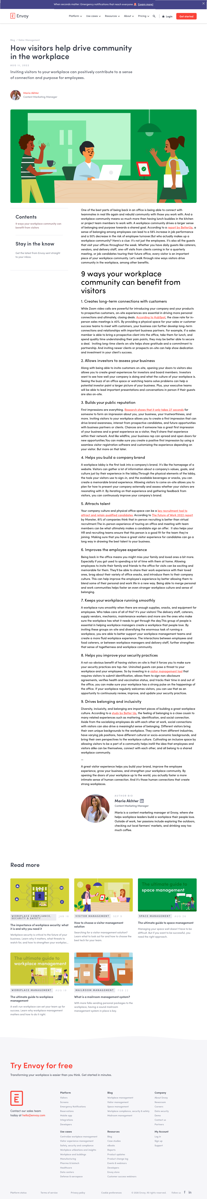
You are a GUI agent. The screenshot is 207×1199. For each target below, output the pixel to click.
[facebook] (184, 1193)
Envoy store (113, 1172)
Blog (109, 1137)
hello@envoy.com (33, 1115)
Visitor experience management (76, 1141)
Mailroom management (119, 1116)
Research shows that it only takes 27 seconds (154, 409)
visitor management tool (166, 671)
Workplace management (120, 1098)
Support (159, 1146)
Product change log (117, 1159)
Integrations (66, 1120)
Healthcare (66, 1168)
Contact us (160, 1120)
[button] (75, 16)
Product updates (116, 1154)
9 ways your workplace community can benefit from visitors (38, 226)
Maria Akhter (31, 93)
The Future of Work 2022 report (172, 515)
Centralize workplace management (78, 1137)
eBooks (111, 1146)
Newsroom (160, 1102)
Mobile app (66, 1116)
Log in (158, 1137)
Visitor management (118, 1102)
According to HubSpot (150, 317)
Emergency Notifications (73, 1107)
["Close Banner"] (199, 4)
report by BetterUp (180, 227)
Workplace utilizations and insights (78, 1150)
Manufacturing (68, 1159)
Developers (66, 1124)
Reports (111, 1150)
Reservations (67, 1111)
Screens (64, 1102)
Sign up (158, 1141)
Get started (186, 16)
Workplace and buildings (73, 1154)
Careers (159, 1107)
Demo (158, 1116)
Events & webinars (117, 1163)
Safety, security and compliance (76, 1146)
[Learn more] (143, 5)
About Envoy (161, 1098)
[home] (19, 16)
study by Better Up (124, 713)
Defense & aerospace (71, 1176)
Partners (159, 1124)
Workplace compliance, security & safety (128, 1111)
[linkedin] (190, 1193)
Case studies (114, 1141)
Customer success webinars (121, 1176)
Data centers (67, 1172)
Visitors (63, 1098)
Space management (118, 1107)
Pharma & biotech (69, 1163)
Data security (162, 1111)
